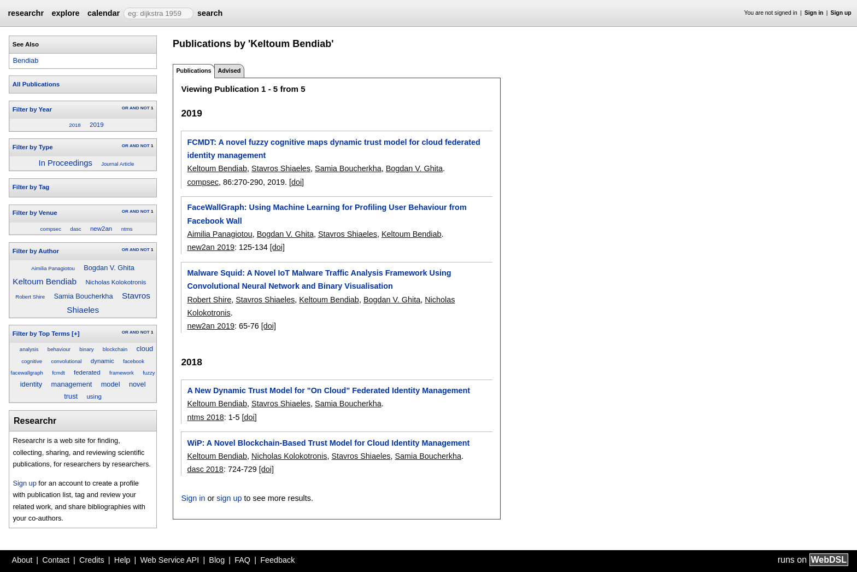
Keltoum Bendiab (45, 281)
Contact (55, 560)
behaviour (59, 349)
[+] (75, 333)
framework (121, 373)
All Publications (36, 84)
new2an (101, 228)
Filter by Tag (31, 187)
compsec (50, 229)
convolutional (66, 361)
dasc (75, 229)
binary (86, 349)
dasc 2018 (205, 469)
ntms (127, 229)
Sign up (841, 13)
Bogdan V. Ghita (109, 268)
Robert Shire (30, 297)
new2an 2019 (210, 247)
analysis (29, 349)
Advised (229, 70)
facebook (133, 361)
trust (71, 396)
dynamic (102, 361)
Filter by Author (36, 251)
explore (65, 13)
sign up (229, 498)
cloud (145, 349)
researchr (26, 13)
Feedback (277, 560)
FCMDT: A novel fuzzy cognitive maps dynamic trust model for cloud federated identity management (333, 149)
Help (122, 560)
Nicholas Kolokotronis (116, 282)
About (22, 560)
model (110, 384)
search (209, 13)
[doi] (296, 182)
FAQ (242, 560)
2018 (74, 125)
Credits (91, 560)
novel (137, 384)
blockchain (115, 349)
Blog (217, 560)
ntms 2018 (205, 417)
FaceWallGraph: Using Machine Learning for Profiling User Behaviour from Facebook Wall (326, 214)
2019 (97, 124)
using (94, 396)
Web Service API (169, 560)
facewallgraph (27, 373)
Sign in (814, 13)
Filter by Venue (35, 212)
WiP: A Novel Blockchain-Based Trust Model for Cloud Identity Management (328, 443)
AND (134, 108)
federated (87, 372)
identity (31, 384)
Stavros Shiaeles (280, 168)
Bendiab (25, 60)
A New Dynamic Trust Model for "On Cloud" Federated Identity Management (328, 390)
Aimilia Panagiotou (52, 268)
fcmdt (58, 373)
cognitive (31, 361)
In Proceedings (65, 163)
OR (125, 108)
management (71, 384)
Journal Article (117, 164)
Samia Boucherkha (83, 296)
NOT (145, 108)
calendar (103, 13)
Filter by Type (33, 147)
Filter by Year (32, 109)
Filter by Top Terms (41, 333)
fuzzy (149, 373)
